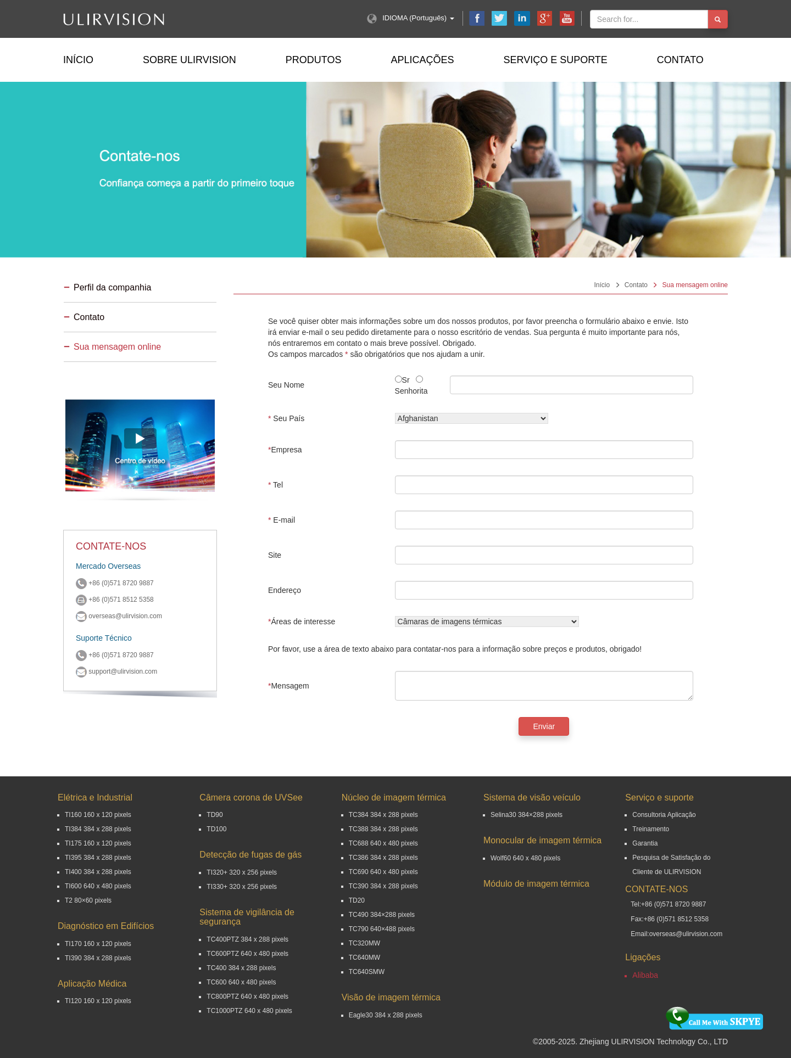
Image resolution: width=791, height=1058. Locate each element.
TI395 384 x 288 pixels (98, 857)
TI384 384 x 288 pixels (98, 829)
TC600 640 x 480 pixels (241, 982)
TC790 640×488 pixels (382, 929)
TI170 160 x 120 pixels (98, 944)
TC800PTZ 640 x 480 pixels (247, 996)
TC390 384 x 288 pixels (383, 886)
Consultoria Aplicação (663, 815)
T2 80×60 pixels (88, 900)
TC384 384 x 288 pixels (383, 815)
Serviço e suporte (555, 59)
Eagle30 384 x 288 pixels (385, 1015)
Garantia (645, 843)
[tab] (140, 289)
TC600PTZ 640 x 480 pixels (247, 954)
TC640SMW (367, 972)
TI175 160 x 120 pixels (98, 843)
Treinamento (650, 829)
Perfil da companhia (112, 287)
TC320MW (364, 943)
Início (78, 59)
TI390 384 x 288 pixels (98, 958)
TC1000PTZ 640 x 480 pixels (249, 1011)
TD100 (216, 829)
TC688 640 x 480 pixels (383, 843)
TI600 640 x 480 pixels (98, 886)
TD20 (357, 900)
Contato (680, 59)
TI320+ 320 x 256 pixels (242, 872)
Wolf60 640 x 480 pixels (525, 858)
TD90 (214, 815)
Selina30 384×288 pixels (526, 815)
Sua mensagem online (117, 346)
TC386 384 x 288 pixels (383, 857)
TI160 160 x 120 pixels (98, 815)
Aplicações (422, 59)
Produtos (314, 59)
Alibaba (645, 975)
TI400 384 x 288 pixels (98, 872)
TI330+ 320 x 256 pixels (242, 887)
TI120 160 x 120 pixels (98, 1001)
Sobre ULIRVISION (189, 59)
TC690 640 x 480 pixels (383, 872)
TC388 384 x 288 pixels (383, 829)
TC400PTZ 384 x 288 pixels (247, 939)
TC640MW (364, 957)
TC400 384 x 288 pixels (241, 968)
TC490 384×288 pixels (382, 915)
